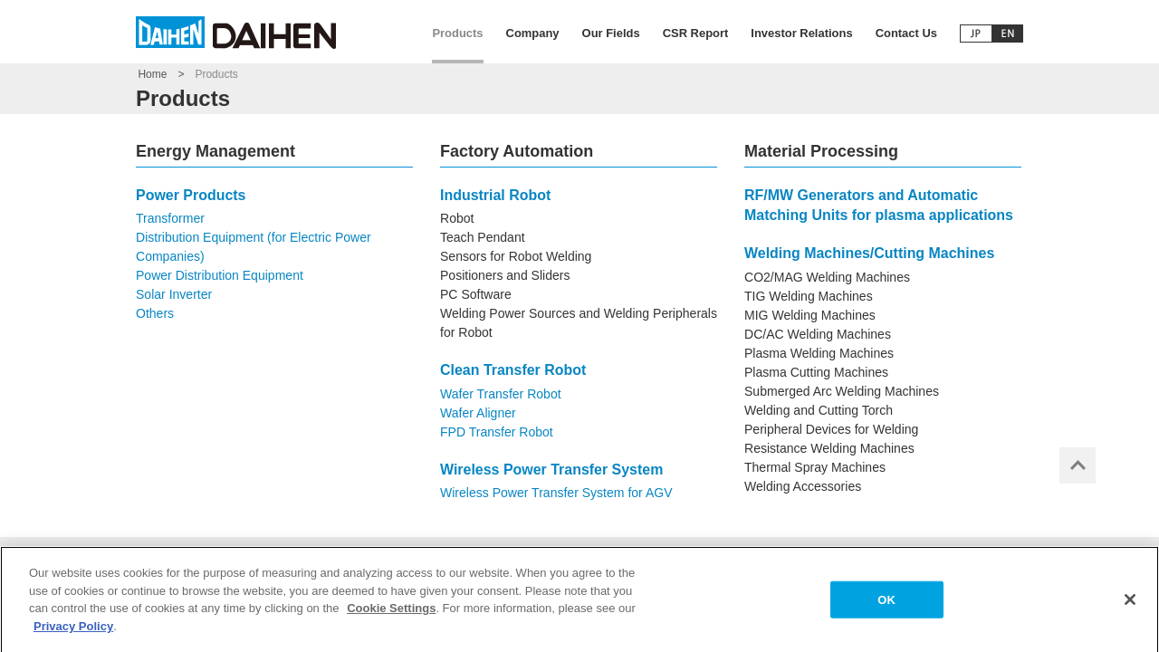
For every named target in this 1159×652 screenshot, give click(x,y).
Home (152, 74)
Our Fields (611, 33)
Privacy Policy (73, 631)
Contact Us (906, 33)
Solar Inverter (174, 294)
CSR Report (696, 33)
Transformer (170, 218)
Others (155, 313)
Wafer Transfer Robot (500, 394)
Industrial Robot (495, 195)
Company (533, 33)
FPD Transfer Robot (496, 432)
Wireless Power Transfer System (551, 469)
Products (457, 33)
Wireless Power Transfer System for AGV (556, 492)
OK (886, 605)
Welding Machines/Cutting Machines (869, 253)
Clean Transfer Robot (513, 370)
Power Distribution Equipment (219, 275)
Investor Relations (801, 33)
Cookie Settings (391, 613)
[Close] (1130, 605)
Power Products (190, 195)
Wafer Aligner (478, 413)
